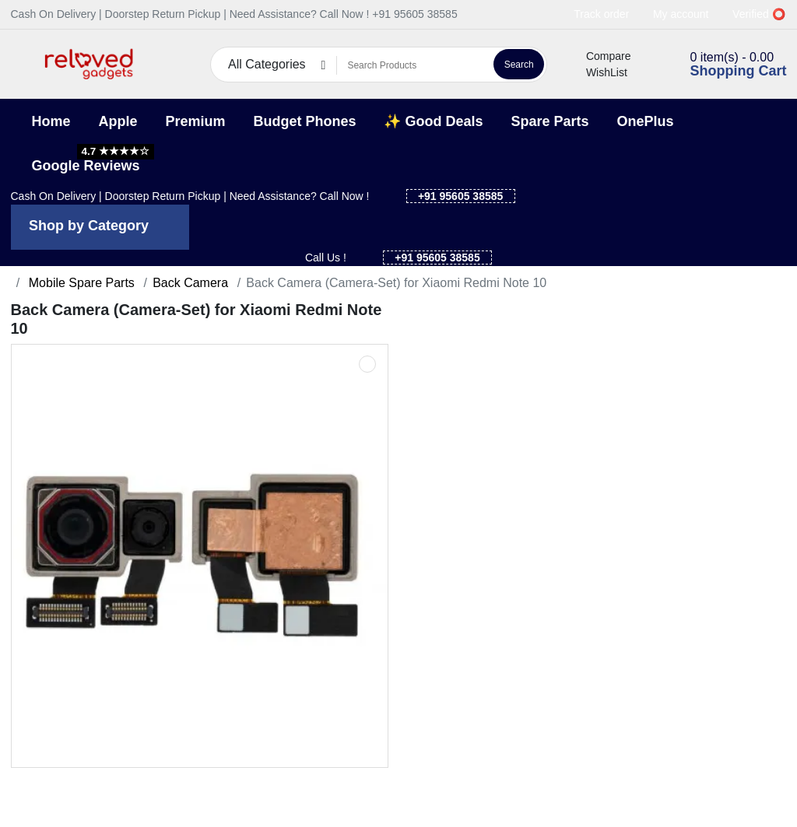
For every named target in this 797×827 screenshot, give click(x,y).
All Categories (267, 64)
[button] (20, 64)
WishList (597, 72)
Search (519, 64)
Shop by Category (89, 225)
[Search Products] (413, 65)
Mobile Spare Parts (80, 282)
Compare (599, 56)
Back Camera (190, 282)
